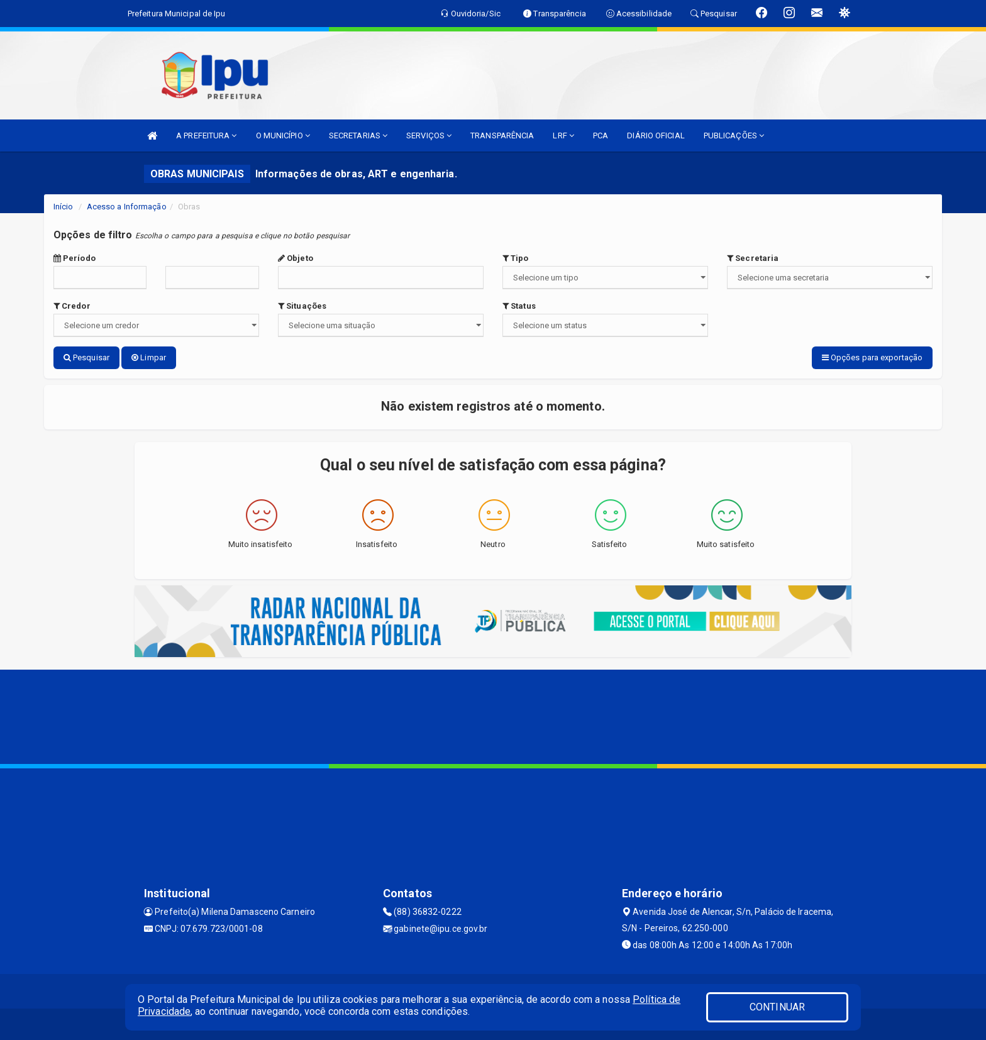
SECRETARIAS (358, 135)
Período (74, 258)
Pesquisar (86, 357)
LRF (563, 135)
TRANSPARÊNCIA (502, 135)
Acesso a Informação (127, 206)
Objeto (295, 258)
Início (63, 206)
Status (519, 306)
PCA (600, 135)
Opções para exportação (872, 357)
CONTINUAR (777, 1007)
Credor (72, 306)
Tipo (515, 258)
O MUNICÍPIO (283, 135)
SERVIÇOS (428, 135)
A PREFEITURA (206, 135)
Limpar (148, 357)
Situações (302, 306)
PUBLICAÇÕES (734, 135)
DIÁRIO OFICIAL (655, 135)
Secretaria (752, 258)
